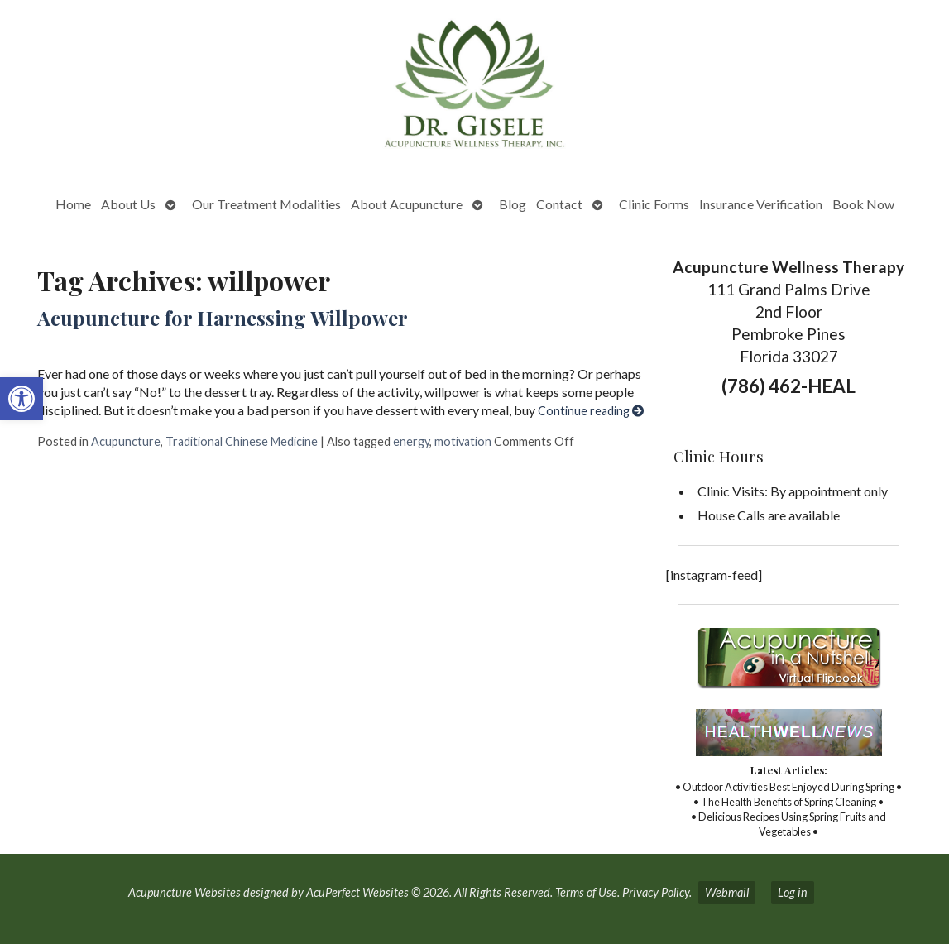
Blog (512, 204)
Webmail (727, 892)
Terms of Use (586, 892)
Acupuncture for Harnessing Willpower (222, 317)
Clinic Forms (654, 204)
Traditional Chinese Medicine (241, 441)
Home (73, 204)
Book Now (863, 204)
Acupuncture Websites (184, 892)
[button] (21, 398)
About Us (128, 204)
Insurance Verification (760, 204)
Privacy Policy (655, 892)
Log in (793, 892)
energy (411, 441)
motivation (462, 441)
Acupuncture (126, 441)
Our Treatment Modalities (266, 204)
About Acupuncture (407, 204)
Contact (559, 204)
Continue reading (591, 411)
